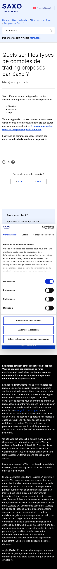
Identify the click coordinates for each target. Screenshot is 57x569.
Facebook (4, 162)
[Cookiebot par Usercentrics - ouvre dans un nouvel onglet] (41, 227)
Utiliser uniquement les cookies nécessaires (28, 339)
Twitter (8, 162)
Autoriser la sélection (28, 330)
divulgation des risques (26, 410)
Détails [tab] (25, 235)
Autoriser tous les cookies (28, 320)
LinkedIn (13, 162)
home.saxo (35, 38)
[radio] (18, 181)
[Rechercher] (28, 30)
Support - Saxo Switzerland (15, 20)
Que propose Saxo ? (14, 23)
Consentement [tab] (10, 235)
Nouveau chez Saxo (41, 20)
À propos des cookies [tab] (43, 235)
